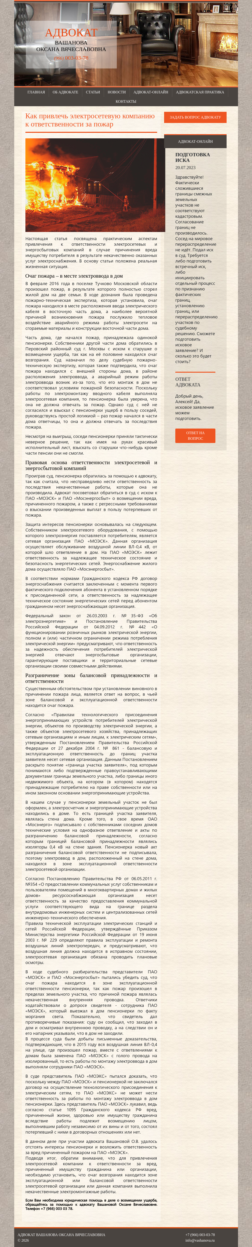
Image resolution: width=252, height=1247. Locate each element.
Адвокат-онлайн (151, 92)
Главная (36, 92)
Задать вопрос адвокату (195, 117)
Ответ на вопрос (195, 435)
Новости (117, 92)
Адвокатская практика (200, 92)
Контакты (126, 101)
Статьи (93, 92)
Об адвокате (65, 92)
